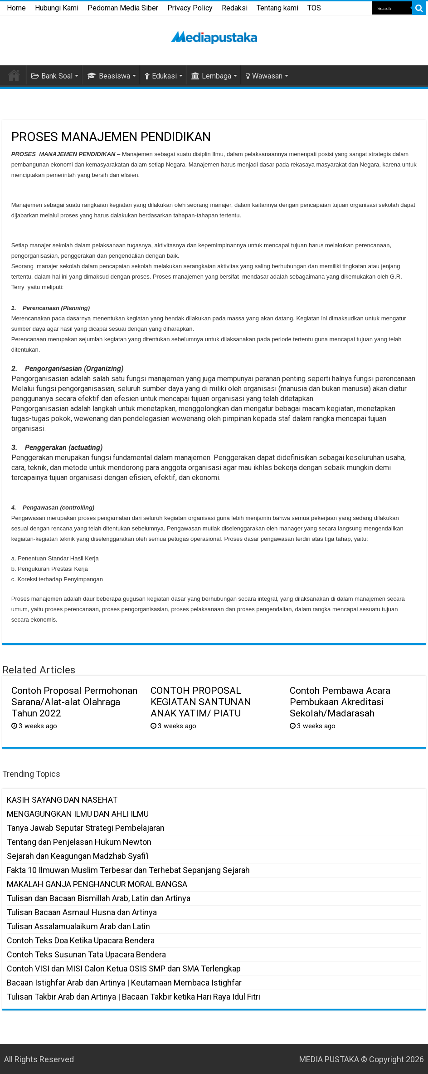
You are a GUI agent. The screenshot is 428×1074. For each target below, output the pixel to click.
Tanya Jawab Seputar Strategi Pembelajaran (86, 828)
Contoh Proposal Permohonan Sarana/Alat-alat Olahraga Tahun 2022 (74, 702)
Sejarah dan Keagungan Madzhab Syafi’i (78, 856)
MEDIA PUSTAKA (329, 1059)
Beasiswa (108, 76)
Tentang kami (277, 8)
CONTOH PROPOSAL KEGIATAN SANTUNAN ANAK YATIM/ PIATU (201, 702)
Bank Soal (52, 76)
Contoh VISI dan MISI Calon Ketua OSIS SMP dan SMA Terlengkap (124, 968)
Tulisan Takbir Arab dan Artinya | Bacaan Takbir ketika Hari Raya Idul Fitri (133, 996)
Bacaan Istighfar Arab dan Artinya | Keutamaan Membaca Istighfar (124, 982)
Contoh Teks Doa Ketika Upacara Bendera (81, 940)
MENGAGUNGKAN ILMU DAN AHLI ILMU (78, 814)
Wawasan (264, 76)
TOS (314, 8)
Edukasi (161, 76)
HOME (14, 74)
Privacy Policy (190, 8)
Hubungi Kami (56, 8)
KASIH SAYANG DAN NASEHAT (62, 799)
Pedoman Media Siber (123, 8)
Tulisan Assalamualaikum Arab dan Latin (78, 926)
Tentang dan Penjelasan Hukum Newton (79, 842)
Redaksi (235, 8)
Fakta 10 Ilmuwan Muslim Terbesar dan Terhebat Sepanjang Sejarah (128, 870)
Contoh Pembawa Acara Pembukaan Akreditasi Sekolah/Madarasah (340, 702)
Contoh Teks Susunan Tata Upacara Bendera (86, 954)
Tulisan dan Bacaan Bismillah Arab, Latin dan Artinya (98, 898)
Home (16, 8)
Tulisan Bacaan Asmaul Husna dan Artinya (82, 912)
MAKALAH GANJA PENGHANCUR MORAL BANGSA (97, 884)
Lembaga (211, 76)
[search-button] (419, 8)
